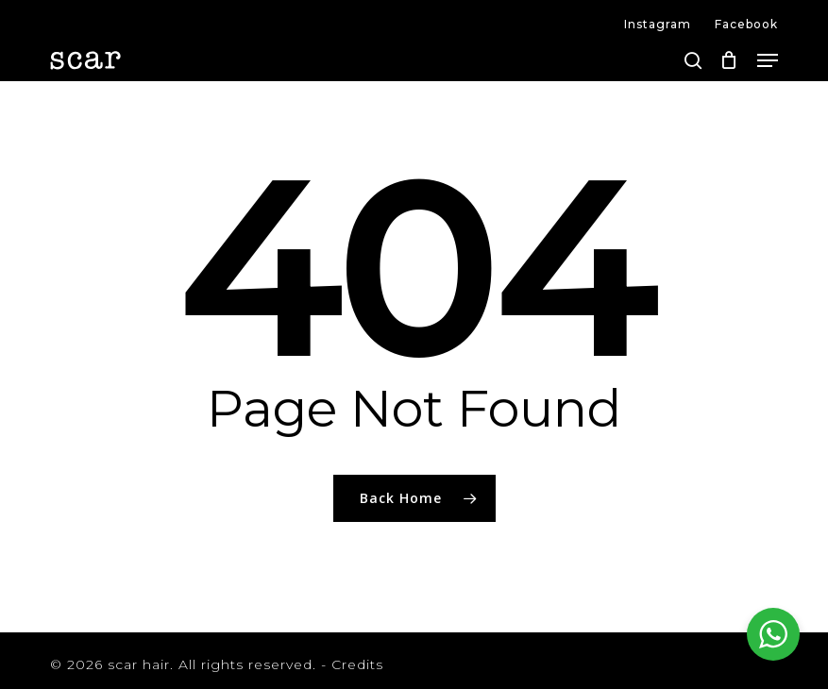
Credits (357, 664)
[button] (767, 60)
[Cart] (729, 60)
